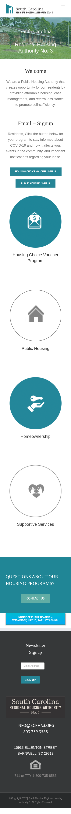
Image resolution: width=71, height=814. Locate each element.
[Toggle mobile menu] (63, 7)
